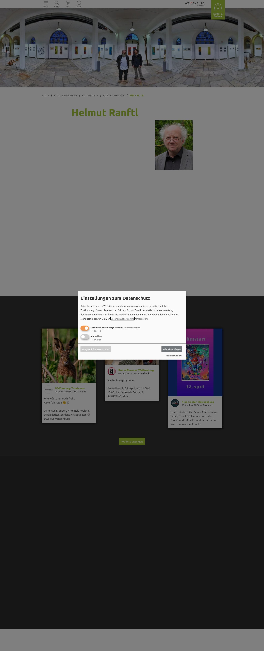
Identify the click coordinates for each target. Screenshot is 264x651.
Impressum (142, 318)
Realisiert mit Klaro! (174, 355)
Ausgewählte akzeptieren (95, 348)
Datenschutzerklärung (122, 318)
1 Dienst (96, 330)
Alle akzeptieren (172, 348)
